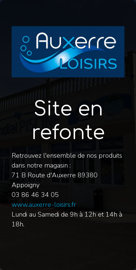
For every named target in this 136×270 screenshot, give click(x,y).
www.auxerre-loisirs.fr (44, 204)
